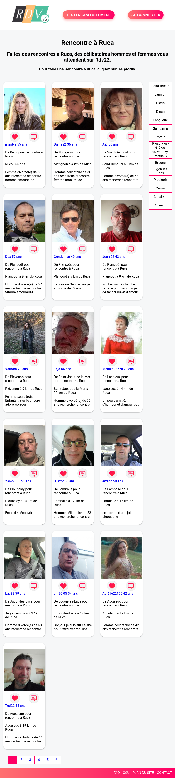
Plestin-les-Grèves (160, 145)
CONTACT (164, 773)
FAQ (117, 773)
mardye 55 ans (16, 144)
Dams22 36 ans (65, 144)
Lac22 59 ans (15, 593)
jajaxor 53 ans (64, 481)
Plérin (160, 103)
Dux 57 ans (13, 257)
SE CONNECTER (145, 14)
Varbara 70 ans (16, 369)
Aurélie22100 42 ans (117, 593)
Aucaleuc (160, 197)
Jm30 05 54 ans (66, 593)
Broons (160, 163)
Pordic (160, 137)
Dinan (160, 112)
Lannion (160, 94)
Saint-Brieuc (160, 86)
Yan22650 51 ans (18, 481)
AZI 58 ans (110, 144)
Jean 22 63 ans (113, 257)
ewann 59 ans (112, 481)
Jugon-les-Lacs (160, 171)
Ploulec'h (160, 180)
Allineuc (160, 205)
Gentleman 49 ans (67, 257)
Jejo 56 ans (62, 369)
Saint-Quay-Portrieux (160, 154)
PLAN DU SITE (143, 773)
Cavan (160, 188)
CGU (126, 773)
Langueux (160, 120)
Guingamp (160, 129)
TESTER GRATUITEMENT (88, 14)
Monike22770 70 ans (118, 369)
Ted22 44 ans (15, 706)
